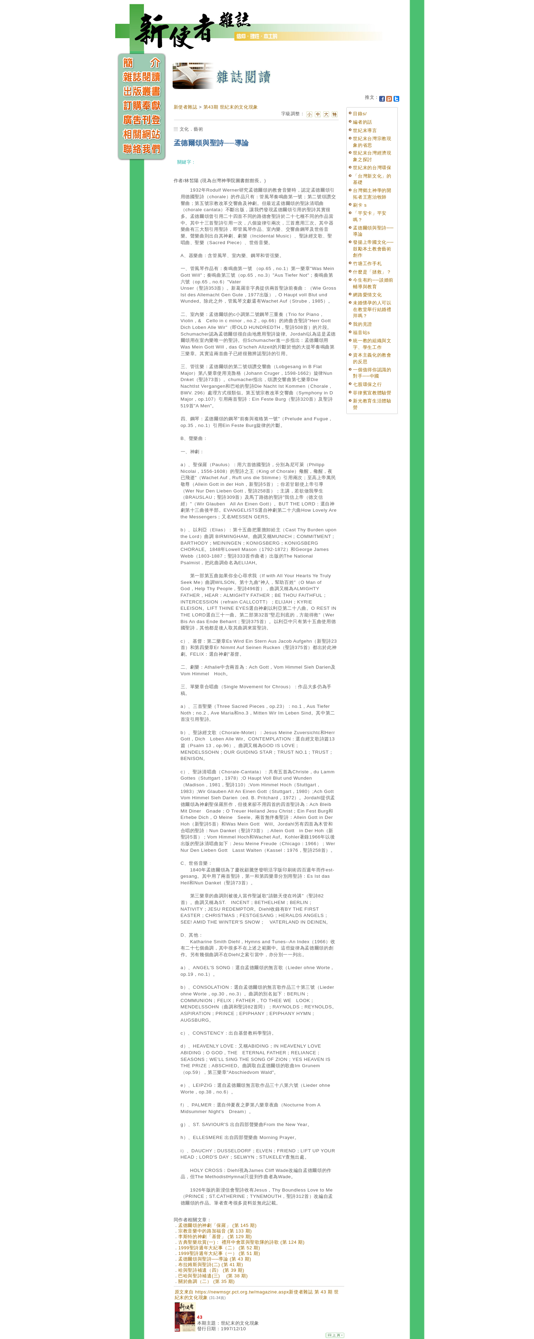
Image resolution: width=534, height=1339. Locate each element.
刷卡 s (360, 205)
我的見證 (362, 324)
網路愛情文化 (367, 294)
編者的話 (362, 122)
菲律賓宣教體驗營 (372, 392)
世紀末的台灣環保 (372, 167)
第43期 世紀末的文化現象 (230, 107)
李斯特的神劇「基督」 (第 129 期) (215, 1236)
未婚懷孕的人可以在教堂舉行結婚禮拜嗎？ (372, 309)
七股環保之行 (367, 384)
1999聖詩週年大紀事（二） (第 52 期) (219, 1247)
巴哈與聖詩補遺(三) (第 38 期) (213, 1275)
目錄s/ (360, 113)
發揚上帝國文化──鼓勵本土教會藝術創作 (373, 249)
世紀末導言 (365, 130)
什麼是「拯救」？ (372, 272)
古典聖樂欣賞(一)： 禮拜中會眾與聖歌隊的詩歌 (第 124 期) (241, 1242)
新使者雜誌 (185, 107)
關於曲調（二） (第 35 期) (206, 1281)
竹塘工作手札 (367, 263)
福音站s (361, 332)
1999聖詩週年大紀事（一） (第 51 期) (219, 1253)
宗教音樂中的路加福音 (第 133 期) (215, 1231)
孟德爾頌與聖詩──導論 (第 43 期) (214, 1259)
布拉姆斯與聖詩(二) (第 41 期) (210, 1264)
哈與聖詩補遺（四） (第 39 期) (211, 1270)
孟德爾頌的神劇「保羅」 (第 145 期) (217, 1225)
